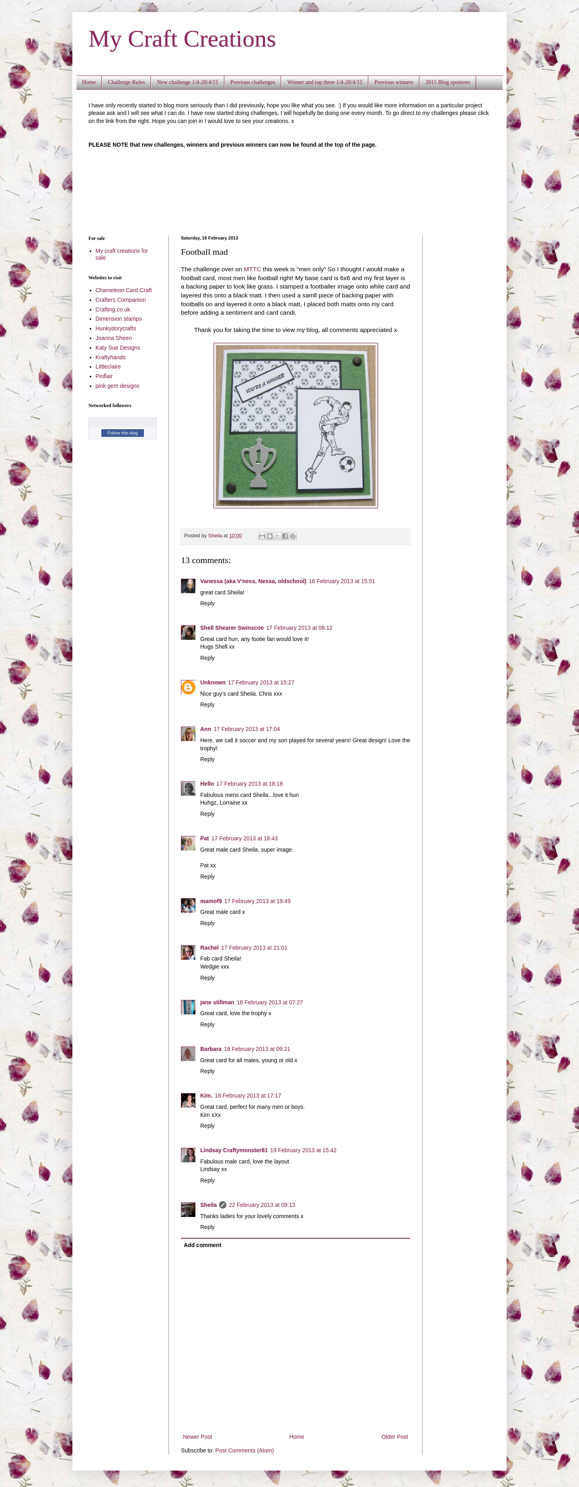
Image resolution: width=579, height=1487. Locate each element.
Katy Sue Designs (118, 347)
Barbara (211, 1049)
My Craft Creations (182, 38)
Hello (207, 783)
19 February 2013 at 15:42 (303, 1150)
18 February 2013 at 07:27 (270, 1002)
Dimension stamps (119, 318)
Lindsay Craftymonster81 (234, 1150)
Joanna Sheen (114, 338)
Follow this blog (122, 432)
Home (89, 82)
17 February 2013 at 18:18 (249, 783)
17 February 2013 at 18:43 (244, 838)
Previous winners (393, 82)
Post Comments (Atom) (245, 1450)
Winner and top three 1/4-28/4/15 (324, 82)
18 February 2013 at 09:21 (257, 1049)
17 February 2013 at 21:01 (254, 947)
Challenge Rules (126, 82)
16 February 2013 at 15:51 (342, 581)
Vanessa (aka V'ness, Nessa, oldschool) (253, 581)
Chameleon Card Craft (124, 290)
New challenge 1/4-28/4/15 (187, 82)
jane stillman (217, 1002)
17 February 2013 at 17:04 (247, 729)
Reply (207, 603)
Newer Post (197, 1437)
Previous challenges (252, 82)
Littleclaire (108, 366)
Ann (205, 729)
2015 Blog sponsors (447, 82)
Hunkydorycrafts (116, 328)
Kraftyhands (111, 357)
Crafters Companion (121, 300)
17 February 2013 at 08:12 (299, 628)
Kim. (206, 1095)
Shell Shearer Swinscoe (232, 628)
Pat (204, 838)
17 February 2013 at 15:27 (261, 682)
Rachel (209, 947)
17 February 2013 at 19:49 (257, 901)
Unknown (213, 682)
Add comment (202, 1245)
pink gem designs (118, 386)
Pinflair (104, 376)
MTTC (252, 269)
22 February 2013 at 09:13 (262, 1205)
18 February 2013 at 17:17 (248, 1095)
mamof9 (211, 901)
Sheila (208, 1205)
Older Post (395, 1437)
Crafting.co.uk (113, 309)
